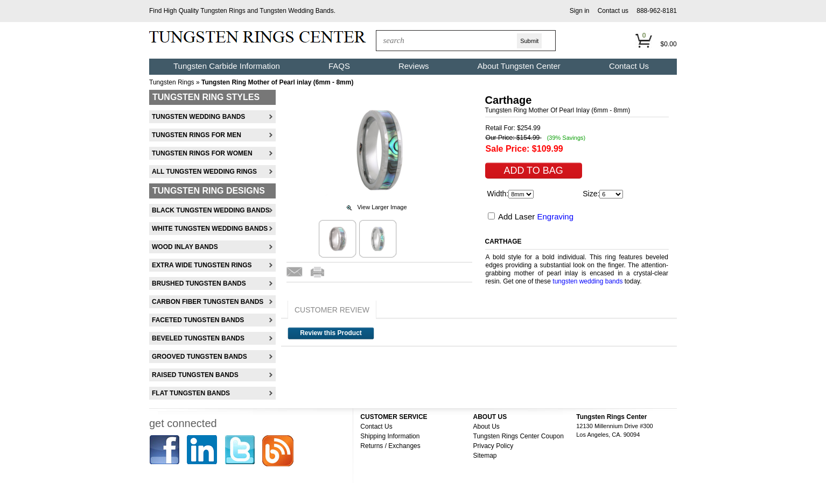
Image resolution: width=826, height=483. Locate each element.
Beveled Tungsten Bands (198, 338)
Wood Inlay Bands (185, 247)
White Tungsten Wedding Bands (210, 228)
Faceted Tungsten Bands (198, 320)
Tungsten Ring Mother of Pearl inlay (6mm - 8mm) (277, 82)
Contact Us (629, 65)
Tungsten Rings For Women (202, 153)
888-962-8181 (656, 11)
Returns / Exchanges (390, 446)
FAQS (339, 65)
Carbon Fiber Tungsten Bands (207, 302)
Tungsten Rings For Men (196, 135)
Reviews (413, 65)
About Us (486, 426)
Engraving (555, 216)
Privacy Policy (493, 446)
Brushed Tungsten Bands (199, 283)
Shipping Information (389, 436)
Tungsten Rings (223, 11)
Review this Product (331, 333)
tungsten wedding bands (587, 281)
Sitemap (485, 455)
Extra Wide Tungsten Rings (202, 265)
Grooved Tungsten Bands (199, 356)
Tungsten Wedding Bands (296, 11)
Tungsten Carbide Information (226, 65)
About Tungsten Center (519, 65)
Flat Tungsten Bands (191, 393)
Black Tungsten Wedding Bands (211, 210)
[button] (580, 11)
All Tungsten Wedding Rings (204, 171)
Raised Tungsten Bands (195, 375)
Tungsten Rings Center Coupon (518, 436)
